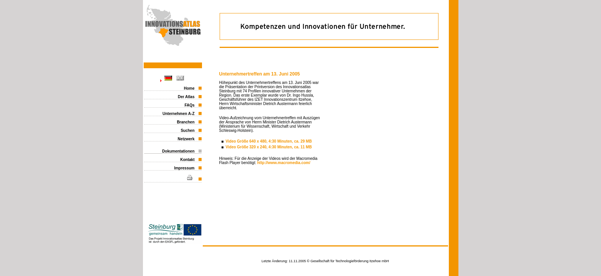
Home (189, 88)
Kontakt (187, 160)
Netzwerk (186, 139)
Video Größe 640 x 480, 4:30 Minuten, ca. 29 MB (269, 141)
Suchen (187, 130)
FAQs (189, 105)
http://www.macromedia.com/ (283, 163)
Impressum (184, 168)
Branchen (185, 122)
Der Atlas (186, 97)
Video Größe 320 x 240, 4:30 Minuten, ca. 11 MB (269, 147)
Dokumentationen (178, 151)
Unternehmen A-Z (179, 114)
